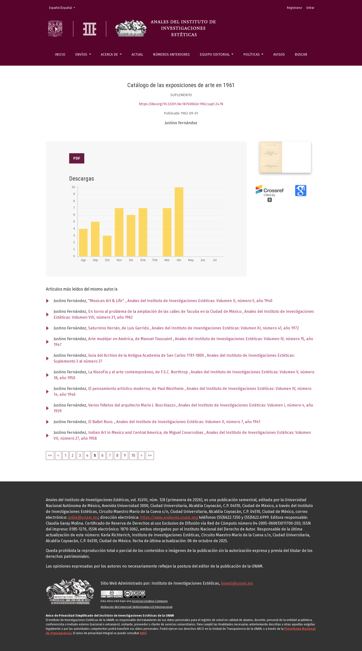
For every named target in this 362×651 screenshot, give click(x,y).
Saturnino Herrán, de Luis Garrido (119, 328)
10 (133, 455)
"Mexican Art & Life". (106, 300)
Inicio (60, 54)
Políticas (252, 54)
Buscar (301, 54)
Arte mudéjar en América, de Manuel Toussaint (130, 338)
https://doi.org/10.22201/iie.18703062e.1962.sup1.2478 (181, 104)
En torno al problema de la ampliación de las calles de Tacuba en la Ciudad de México (165, 311)
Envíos (81, 54)
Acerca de (110, 54)
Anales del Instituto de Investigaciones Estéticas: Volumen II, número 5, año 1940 (199, 300)
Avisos (279, 54)
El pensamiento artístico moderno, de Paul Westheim (136, 388)
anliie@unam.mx (83, 517)
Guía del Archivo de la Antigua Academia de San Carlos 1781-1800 (146, 355)
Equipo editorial (215, 54)
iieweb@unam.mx (237, 583)
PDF (76, 158)
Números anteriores (171, 54)
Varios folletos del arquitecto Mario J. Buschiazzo (132, 405)
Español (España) (63, 7)
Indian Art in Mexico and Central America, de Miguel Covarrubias (146, 432)
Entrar (310, 8)
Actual (137, 54)
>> (150, 455)
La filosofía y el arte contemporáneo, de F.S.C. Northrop (138, 372)
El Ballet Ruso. (101, 421)
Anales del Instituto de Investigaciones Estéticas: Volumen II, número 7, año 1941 (188, 421)
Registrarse (294, 8)
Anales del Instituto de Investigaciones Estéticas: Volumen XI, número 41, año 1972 (225, 328)
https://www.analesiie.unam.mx (168, 517)
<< (50, 455)
